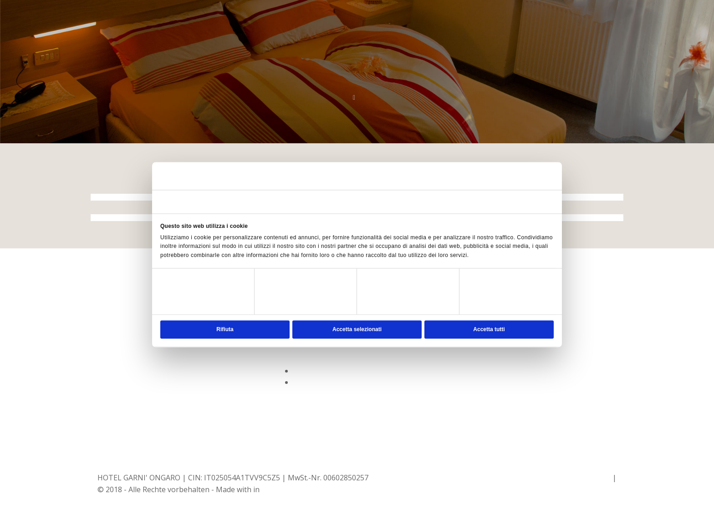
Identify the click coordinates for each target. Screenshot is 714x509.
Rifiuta (224, 329)
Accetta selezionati (357, 329)
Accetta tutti (489, 329)
